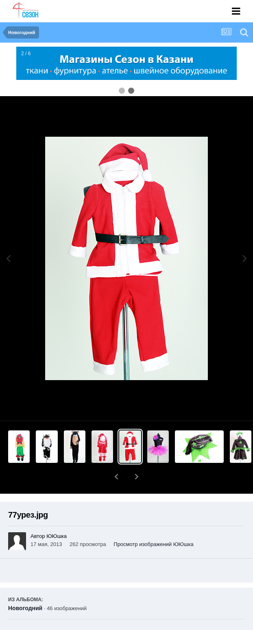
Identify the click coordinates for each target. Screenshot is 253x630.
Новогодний (25, 587)
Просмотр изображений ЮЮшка (153, 523)
